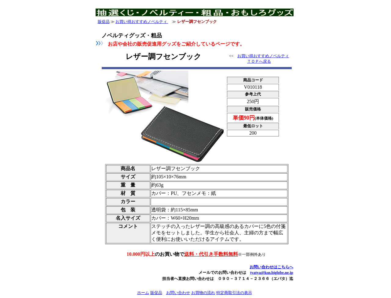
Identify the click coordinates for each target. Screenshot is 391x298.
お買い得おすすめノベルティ (141, 21)
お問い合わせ (178, 292)
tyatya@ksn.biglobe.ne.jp (271, 272)
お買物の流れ (203, 292)
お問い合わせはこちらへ (271, 267)
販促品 (104, 21)
